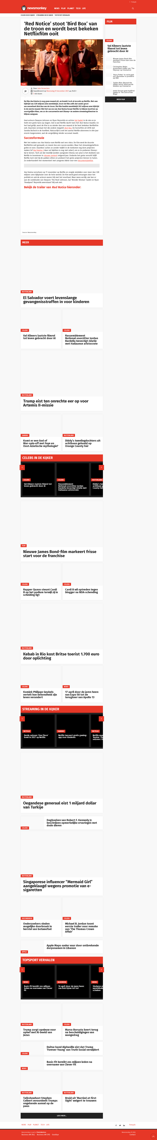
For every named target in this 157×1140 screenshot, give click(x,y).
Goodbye (55, 1135)
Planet (70, 8)
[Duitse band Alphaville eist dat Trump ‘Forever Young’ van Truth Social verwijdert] (32, 1048)
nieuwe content (50, 155)
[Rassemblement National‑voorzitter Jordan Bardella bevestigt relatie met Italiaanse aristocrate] (83, 320)
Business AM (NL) (28, 1135)
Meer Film (126, 99)
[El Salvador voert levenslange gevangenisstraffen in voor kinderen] (62, 270)
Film (23, 84)
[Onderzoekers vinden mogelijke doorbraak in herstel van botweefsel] (41, 908)
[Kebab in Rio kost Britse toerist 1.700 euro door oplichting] (62, 626)
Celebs (25, 330)
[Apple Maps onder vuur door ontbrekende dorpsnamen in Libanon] (32, 946)
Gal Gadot (79, 120)
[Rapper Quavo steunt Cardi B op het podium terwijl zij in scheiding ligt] (41, 574)
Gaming (25, 435)
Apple (24, 952)
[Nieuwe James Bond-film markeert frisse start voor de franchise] (62, 524)
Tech (78, 8)
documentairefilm (85, 161)
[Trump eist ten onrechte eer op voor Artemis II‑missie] (62, 373)
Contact (132, 1135)
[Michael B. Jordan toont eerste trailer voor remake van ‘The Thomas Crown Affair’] (83, 908)
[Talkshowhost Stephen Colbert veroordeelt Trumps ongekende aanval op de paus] (41, 1083)
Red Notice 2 (38, 150)
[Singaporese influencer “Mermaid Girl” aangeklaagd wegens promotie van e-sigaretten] (62, 854)
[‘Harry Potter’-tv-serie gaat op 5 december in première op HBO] (109, 75)
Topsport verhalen (62, 15)
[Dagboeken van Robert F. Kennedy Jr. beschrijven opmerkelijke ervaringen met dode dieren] (32, 822)
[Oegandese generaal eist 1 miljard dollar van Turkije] (62, 775)
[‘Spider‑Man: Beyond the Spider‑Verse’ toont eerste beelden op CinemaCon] (109, 83)
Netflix (27, 731)
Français (133, 2)
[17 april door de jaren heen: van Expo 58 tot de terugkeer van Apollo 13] (83, 677)
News (57, 8)
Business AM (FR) (43, 1135)
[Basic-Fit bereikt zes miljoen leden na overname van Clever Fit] (32, 1063)
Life (84, 8)
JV (25, 91)
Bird (66, 128)
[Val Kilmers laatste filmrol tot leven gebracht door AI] (41, 320)
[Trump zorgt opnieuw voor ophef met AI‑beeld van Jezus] (41, 1014)
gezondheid (27, 918)
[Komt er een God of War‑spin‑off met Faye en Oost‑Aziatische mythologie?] (41, 425)
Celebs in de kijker (28, 15)
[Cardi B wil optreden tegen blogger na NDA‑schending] (83, 574)
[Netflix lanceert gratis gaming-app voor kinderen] (73, 724)
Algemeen (62, 982)
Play (63, 8)
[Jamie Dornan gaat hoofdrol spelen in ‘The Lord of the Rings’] (109, 91)
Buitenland (27, 292)
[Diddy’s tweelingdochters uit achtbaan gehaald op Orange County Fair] (83, 425)
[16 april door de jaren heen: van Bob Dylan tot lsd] (73, 974)
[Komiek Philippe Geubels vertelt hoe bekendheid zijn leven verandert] (41, 677)
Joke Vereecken (43, 88)
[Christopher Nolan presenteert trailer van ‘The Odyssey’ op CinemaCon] (109, 67)
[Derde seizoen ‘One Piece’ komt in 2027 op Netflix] (38, 724)
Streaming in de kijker (44, 15)
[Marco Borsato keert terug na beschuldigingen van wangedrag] (83, 1014)
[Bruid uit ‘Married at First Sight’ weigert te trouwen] (83, 1083)
